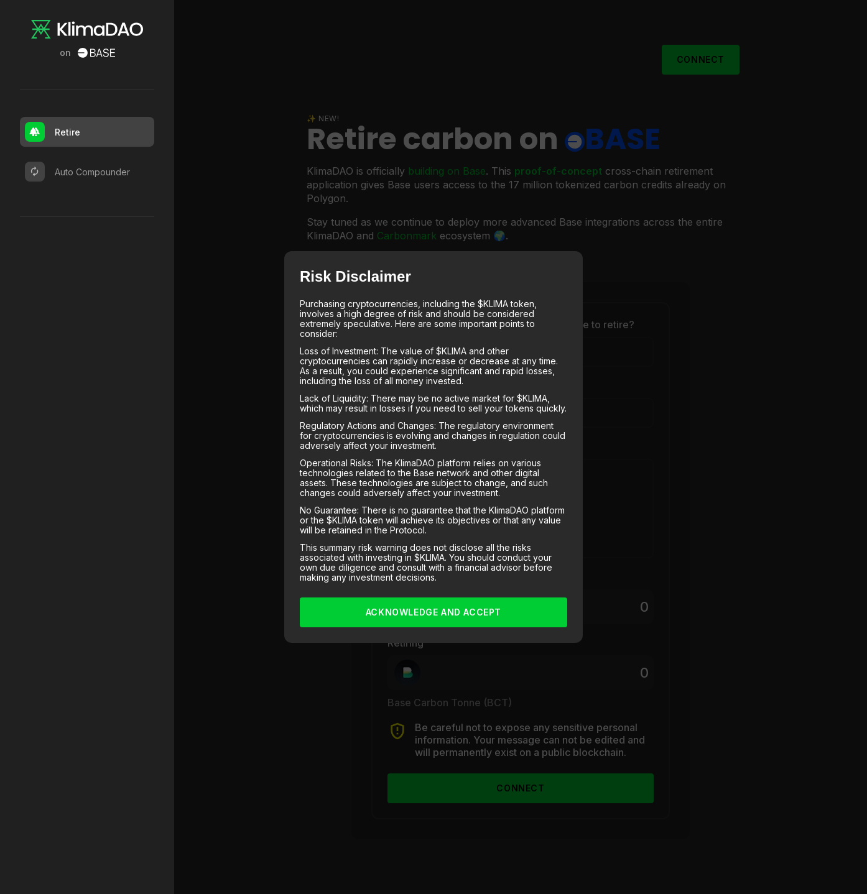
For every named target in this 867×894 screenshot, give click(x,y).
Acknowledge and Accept (433, 612)
